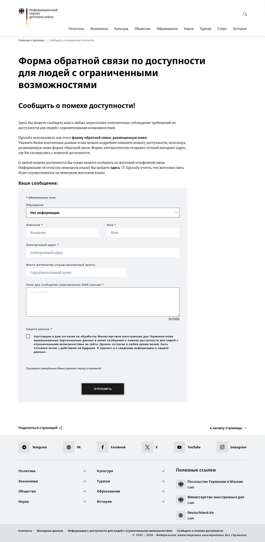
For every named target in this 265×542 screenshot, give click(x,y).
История (240, 28)
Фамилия (34, 225)
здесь (115, 167)
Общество (142, 28)
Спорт (222, 28)
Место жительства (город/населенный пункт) (60, 265)
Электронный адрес (42, 245)
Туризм (205, 28)
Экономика (99, 28)
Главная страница (32, 40)
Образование (167, 28)
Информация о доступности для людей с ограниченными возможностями (120, 531)
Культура (121, 28)
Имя (111, 225)
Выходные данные (50, 531)
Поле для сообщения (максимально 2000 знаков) (64, 284)
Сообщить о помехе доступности (200, 531)
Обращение (35, 205)
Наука (188, 28)
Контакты (25, 531)
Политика (76, 28)
